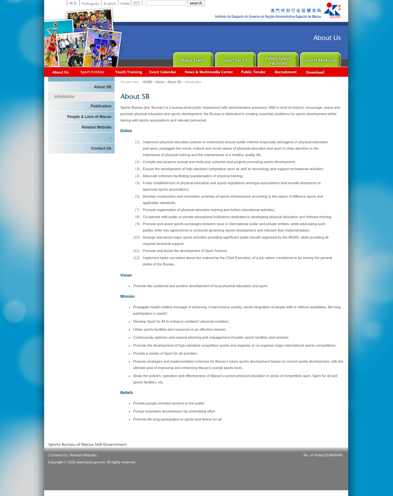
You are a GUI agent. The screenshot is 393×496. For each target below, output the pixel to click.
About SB (175, 82)
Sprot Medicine (320, 58)
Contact (136, 3)
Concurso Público (253, 72)
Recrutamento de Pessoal (286, 72)
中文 (73, 3)
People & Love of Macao (89, 116)
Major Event (192, 58)
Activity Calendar (163, 72)
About (60, 72)
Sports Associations (92, 72)
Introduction (64, 96)
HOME (147, 82)
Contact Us (101, 148)
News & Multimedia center (209, 72)
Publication (101, 106)
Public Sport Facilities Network (277, 58)
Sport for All (234, 58)
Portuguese (90, 3)
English (109, 3)
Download (315, 72)
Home (124, 3)
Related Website (96, 127)
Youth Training (129, 72)
